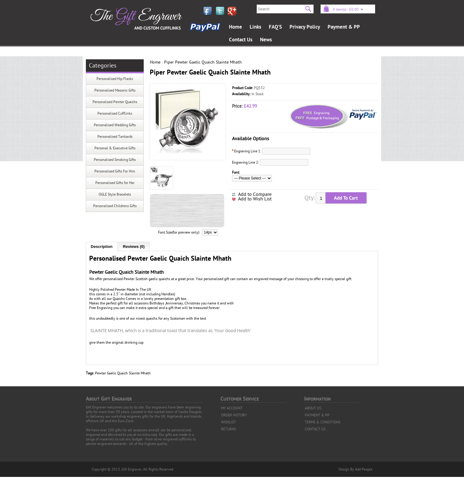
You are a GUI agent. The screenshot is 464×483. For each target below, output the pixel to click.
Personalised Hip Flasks (115, 79)
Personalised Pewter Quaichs (115, 102)
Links (255, 27)
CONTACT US (315, 429)
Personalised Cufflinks (114, 113)
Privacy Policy (305, 27)
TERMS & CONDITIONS (322, 422)
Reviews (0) (134, 246)
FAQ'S (275, 27)
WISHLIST (228, 422)
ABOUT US (313, 408)
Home (235, 27)
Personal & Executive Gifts (114, 148)
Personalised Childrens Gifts (115, 206)
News (266, 40)
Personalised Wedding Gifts (115, 125)
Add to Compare (255, 194)
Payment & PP (344, 27)
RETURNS (228, 429)
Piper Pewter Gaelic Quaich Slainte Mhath (203, 62)
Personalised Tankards (114, 136)
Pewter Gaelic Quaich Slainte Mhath (123, 373)
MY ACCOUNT (232, 408)
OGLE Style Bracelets (115, 194)
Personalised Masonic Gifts (114, 90)
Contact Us (240, 40)
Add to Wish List (255, 199)
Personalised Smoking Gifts (115, 160)
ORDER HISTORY (234, 415)
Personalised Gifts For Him (114, 171)
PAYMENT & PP (317, 415)
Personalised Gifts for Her (115, 183)
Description (102, 246)
